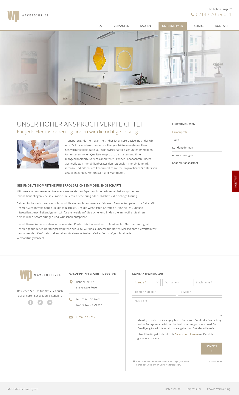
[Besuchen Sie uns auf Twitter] (39, 304)
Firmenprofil (179, 130)
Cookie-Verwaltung (218, 388)
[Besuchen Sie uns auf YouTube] (49, 304)
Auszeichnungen (182, 153)
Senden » (212, 348)
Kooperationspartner (185, 160)
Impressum (193, 388)
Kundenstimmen (182, 145)
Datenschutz (171, 388)
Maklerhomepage (18, 388)
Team (175, 137)
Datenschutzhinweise (190, 333)
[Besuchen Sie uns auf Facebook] (29, 304)
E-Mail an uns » (86, 313)
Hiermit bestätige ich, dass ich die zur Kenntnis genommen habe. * (175, 335)
